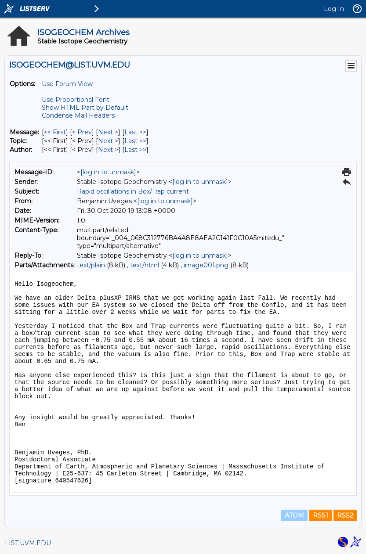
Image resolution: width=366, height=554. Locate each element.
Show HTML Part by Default (85, 108)
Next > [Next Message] (108, 132)
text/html (144, 265)
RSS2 (345, 515)
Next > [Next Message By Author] (108, 150)
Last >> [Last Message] (135, 132)
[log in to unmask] (108, 172)
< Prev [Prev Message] (82, 132)
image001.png (206, 265)
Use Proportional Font (75, 100)
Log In (334, 9)
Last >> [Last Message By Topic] (135, 141)
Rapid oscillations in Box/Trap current (133, 191)
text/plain (91, 265)
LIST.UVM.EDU (28, 543)
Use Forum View (67, 84)
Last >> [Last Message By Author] (135, 150)
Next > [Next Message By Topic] (108, 141)
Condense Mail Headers (78, 115)
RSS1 (320, 515)
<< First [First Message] (55, 132)
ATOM (294, 515)
